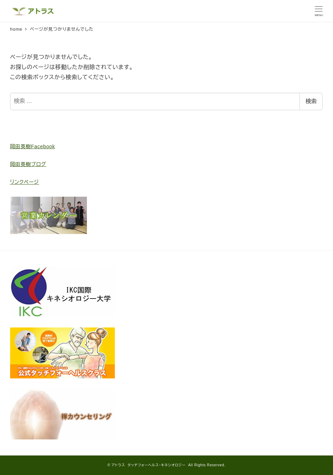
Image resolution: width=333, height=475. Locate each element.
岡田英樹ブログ (28, 164)
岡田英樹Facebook (32, 146)
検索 (311, 101)
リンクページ (24, 182)
